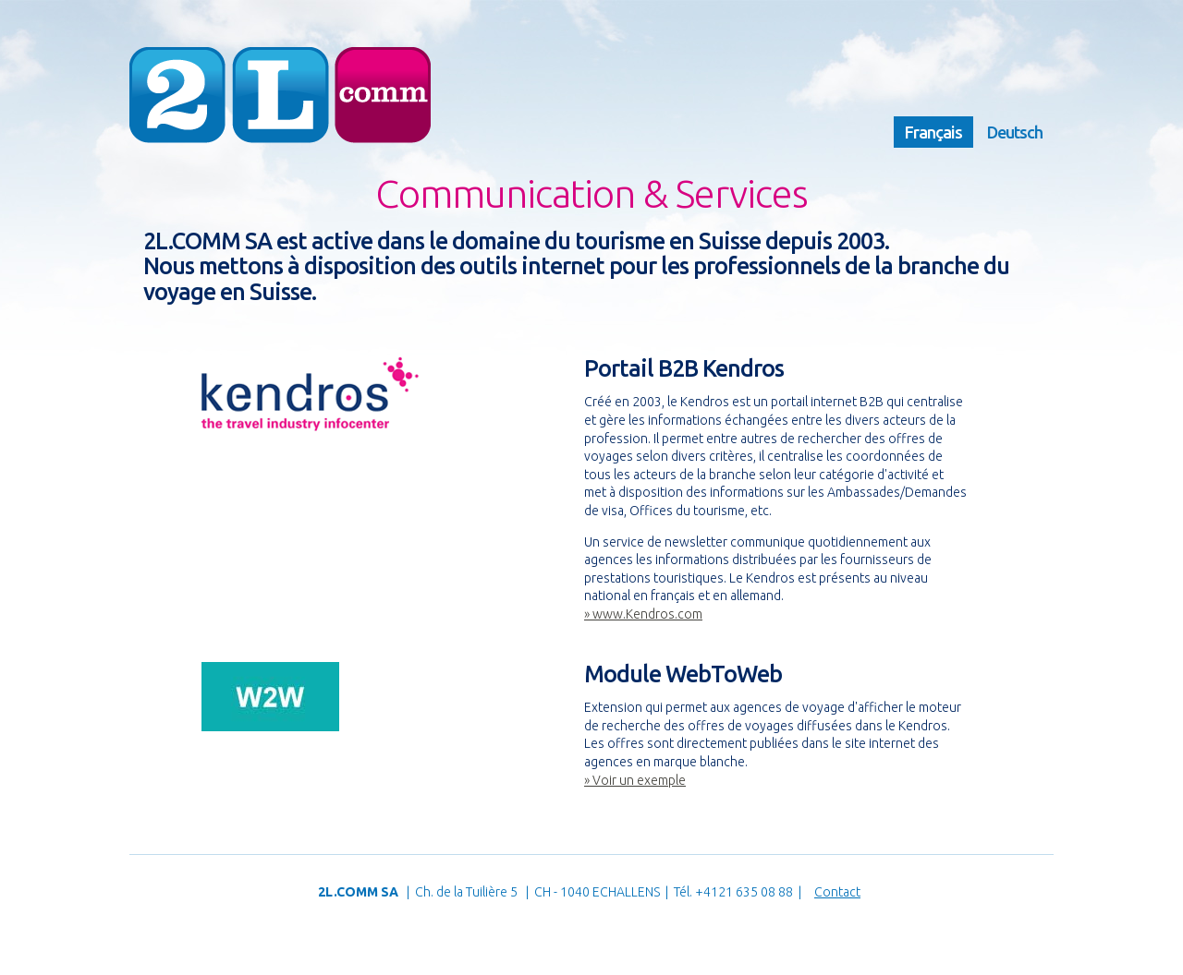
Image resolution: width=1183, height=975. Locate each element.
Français (933, 132)
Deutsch (1015, 132)
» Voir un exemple (635, 780)
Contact (837, 892)
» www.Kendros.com (643, 614)
